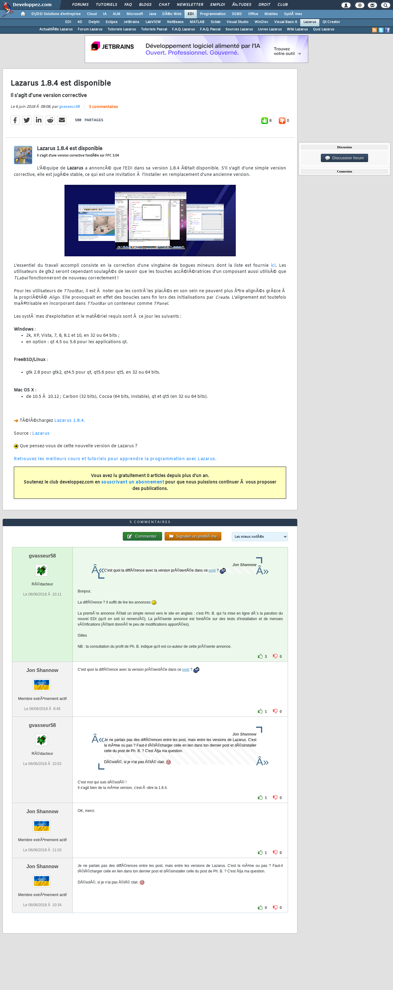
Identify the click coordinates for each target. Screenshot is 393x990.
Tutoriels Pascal (154, 29)
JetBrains (131, 22)
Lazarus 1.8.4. (69, 421)
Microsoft (134, 14)
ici (273, 266)
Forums (80, 4)
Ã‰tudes (242, 4)
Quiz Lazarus (323, 29)
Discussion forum (344, 158)
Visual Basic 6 (285, 22)
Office (253, 14)
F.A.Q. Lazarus (183, 29)
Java (152, 14)
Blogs (145, 4)
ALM (116, 14)
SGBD (237, 14)
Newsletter (190, 4)
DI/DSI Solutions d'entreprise (56, 14)
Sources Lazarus (239, 29)
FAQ (128, 4)
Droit (264, 4)
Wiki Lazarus (297, 29)
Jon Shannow (42, 670)
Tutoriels (106, 4)
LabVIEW (153, 22)
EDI (191, 14)
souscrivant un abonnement (132, 482)
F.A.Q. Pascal (210, 29)
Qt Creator (331, 22)
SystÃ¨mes (293, 14)
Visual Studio (237, 22)
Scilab (215, 22)
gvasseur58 (69, 106)
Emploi (217, 4)
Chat (164, 4)
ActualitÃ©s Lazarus (56, 29)
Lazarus (309, 22)
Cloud (92, 14)
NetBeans (175, 22)
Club (282, 4)
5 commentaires (103, 107)
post (212, 570)
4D (79, 22)
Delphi (93, 22)
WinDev (261, 22)
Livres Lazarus (270, 29)
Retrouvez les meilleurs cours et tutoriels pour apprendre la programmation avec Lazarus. (115, 459)
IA (105, 14)
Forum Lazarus (90, 29)
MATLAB (197, 22)
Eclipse (112, 22)
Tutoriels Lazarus (121, 29)
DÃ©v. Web (171, 14)
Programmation (213, 14)
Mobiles (271, 14)
